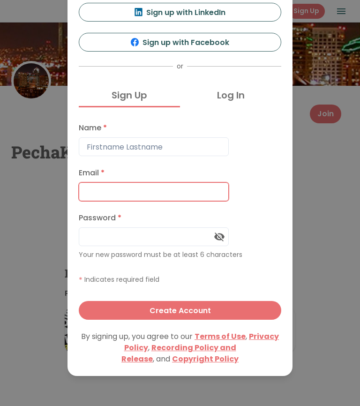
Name (93, 127)
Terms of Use (220, 336)
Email (92, 172)
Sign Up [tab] (129, 95)
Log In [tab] (231, 95)
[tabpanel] (180, 219)
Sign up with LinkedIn (180, 12)
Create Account (180, 310)
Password (100, 217)
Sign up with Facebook (180, 42)
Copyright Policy (205, 358)
